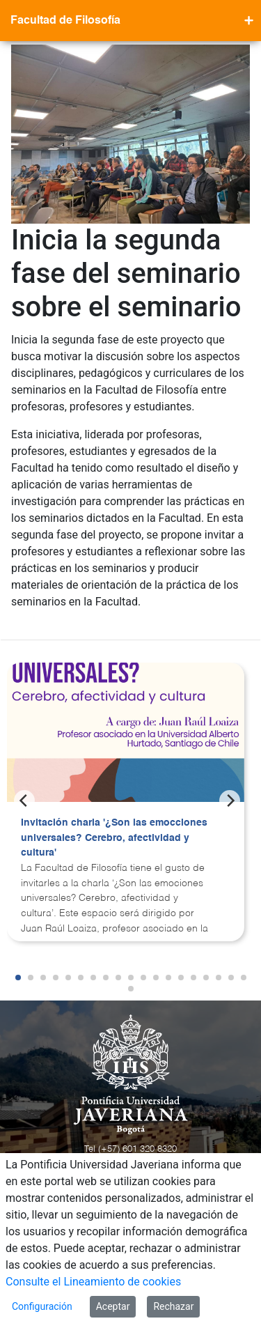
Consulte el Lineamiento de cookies (93, 1281)
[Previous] (24, 800)
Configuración (42, 1306)
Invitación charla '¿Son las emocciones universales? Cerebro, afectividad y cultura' (114, 838)
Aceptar (113, 1306)
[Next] (229, 800)
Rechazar (173, 1306)
